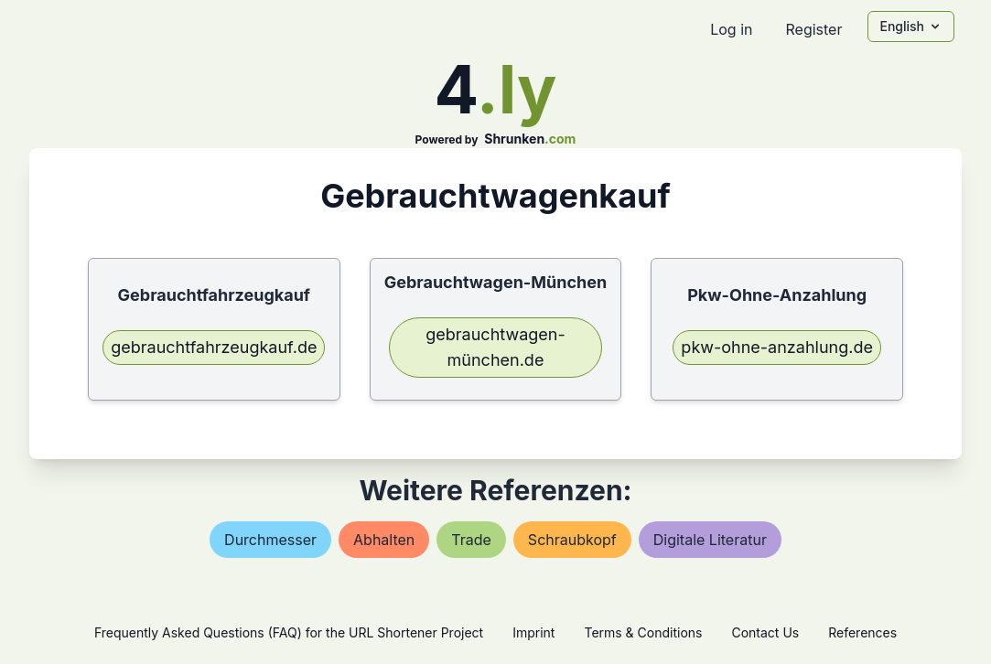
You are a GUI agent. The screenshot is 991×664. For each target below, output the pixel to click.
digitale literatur (710, 539)
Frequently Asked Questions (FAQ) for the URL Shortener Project (288, 632)
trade (471, 539)
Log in (731, 29)
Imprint (533, 632)
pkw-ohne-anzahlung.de (777, 347)
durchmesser (270, 539)
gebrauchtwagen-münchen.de (495, 347)
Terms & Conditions (643, 632)
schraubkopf (572, 539)
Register (813, 29)
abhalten (384, 539)
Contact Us (765, 632)
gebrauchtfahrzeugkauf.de (214, 347)
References (862, 632)
